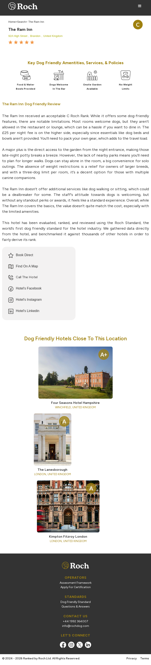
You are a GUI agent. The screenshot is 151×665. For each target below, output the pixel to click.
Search (21, 21)
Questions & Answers (76, 606)
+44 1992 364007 (75, 621)
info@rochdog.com (75, 626)
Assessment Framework (76, 583)
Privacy (131, 658)
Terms (144, 658)
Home (12, 21)
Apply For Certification (75, 587)
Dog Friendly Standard (75, 602)
